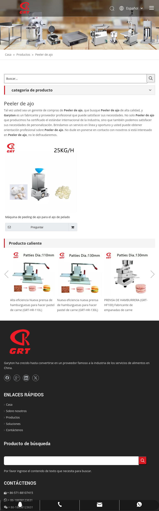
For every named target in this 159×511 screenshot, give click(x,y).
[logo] (27, 341)
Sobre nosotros (16, 411)
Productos (13, 417)
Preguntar (24, 227)
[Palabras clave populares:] (151, 78)
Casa (9, 404)
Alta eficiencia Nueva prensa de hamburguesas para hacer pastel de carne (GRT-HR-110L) (32, 305)
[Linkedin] (26, 378)
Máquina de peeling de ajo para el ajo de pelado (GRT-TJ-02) (37, 217)
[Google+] (16, 378)
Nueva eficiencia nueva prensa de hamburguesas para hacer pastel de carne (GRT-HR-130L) (77, 305)
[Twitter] (35, 378)
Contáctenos (14, 430)
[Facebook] (7, 378)
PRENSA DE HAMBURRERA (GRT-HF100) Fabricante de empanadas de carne (126, 305)
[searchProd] (71, 460)
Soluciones (13, 424)
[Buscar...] (75, 78)
